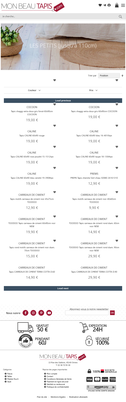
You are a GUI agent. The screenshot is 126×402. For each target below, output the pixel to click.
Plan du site (42, 397)
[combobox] (63, 16)
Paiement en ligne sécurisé (57, 382)
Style (9, 382)
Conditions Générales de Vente (59, 379)
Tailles (9, 376)
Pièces (9, 374)
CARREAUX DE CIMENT (32, 198)
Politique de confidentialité (58, 387)
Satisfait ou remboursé (56, 384)
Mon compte (52, 374)
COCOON (32, 110)
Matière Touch (13, 379)
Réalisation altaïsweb (78, 397)
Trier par (92, 75)
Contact (50, 376)
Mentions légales (58, 397)
